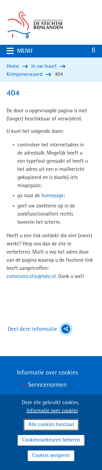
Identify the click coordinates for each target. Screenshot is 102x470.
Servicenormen (47, 385)
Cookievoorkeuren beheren (51, 440)
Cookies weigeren (51, 455)
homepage (52, 196)
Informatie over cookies (52, 411)
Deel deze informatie (40, 328)
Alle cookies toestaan (51, 424)
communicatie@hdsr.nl (31, 276)
